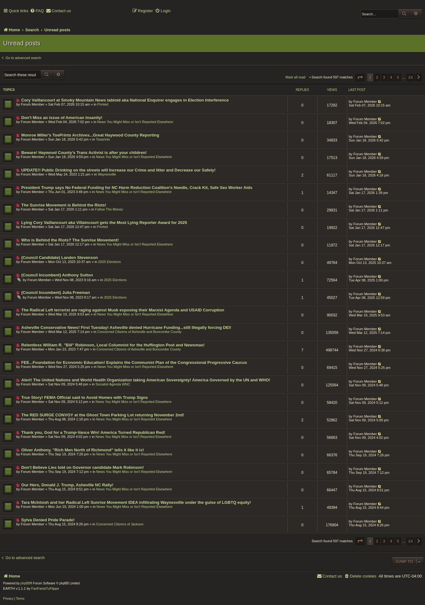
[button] (360, 78)
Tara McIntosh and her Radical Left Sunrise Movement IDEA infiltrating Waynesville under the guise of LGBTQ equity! (136, 502)
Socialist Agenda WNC (113, 384)
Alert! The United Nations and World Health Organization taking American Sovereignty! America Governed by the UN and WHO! (145, 380)
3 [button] (384, 77)
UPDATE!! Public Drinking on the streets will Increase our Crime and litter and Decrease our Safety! (118, 170)
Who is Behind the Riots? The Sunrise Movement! (70, 240)
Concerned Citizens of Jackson (119, 524)
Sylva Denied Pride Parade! (48, 520)
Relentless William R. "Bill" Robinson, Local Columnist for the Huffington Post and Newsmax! (113, 345)
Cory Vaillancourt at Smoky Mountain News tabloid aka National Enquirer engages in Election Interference (125, 100)
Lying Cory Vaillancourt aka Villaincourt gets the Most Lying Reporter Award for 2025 (104, 222)
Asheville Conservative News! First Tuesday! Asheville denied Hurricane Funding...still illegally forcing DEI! (126, 327)
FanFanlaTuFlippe (45, 588)
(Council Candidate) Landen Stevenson (59, 257)
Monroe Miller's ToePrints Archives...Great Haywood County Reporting (90, 135)
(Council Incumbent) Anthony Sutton (57, 275)
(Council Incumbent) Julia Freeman (55, 292)
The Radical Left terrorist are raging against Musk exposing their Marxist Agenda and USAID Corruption (122, 310)
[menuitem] (37, 11)
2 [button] (377, 77)
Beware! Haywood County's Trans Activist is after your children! (84, 152)
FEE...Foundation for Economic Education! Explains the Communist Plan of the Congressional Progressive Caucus (134, 362)
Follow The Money (109, 209)
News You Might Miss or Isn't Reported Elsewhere (135, 122)
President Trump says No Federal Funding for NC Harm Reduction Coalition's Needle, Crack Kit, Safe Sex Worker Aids (136, 187)
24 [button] (410, 77)
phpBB (25, 583)
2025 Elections (109, 262)
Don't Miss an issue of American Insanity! (61, 117)
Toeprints (103, 139)
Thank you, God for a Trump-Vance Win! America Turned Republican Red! (93, 432)
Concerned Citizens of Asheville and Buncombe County (139, 332)
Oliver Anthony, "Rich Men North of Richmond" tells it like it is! (82, 450)
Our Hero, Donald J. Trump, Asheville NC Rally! (67, 485)
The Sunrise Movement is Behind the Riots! (63, 205)
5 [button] (398, 77)
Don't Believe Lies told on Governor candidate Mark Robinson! (82, 467)
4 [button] (391, 77)
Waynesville (107, 174)
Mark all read (296, 77)
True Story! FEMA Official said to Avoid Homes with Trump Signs (84, 397)
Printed (102, 104)
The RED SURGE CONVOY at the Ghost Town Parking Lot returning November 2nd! (102, 415)
